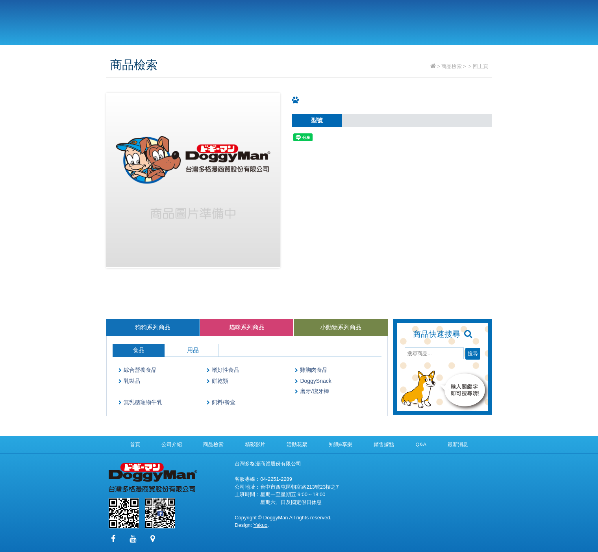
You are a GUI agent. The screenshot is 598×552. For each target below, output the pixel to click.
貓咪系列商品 (247, 327)
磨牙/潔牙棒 (314, 391)
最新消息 (468, 20)
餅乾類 (220, 381)
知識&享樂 (341, 444)
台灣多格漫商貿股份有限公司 (159, 22)
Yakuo (261, 525)
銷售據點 (379, 20)
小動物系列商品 (340, 327)
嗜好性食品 (225, 370)
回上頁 (480, 66)
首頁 (135, 444)
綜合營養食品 (140, 370)
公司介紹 (246, 20)
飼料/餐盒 (223, 402)
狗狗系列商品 (152, 327)
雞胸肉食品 (314, 370)
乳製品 (132, 381)
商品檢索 (290, 20)
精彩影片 (334, 20)
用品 (193, 350)
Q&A (423, 20)
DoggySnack (315, 381)
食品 (138, 350)
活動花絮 (297, 444)
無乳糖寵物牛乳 (143, 402)
